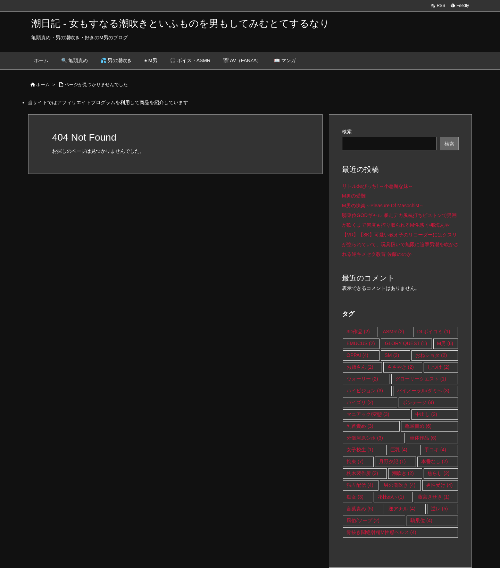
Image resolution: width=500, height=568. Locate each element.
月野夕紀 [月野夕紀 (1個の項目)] (392, 461)
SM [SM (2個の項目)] (392, 355)
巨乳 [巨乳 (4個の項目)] (398, 449)
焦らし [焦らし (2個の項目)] (438, 473)
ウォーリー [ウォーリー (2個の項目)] (362, 379)
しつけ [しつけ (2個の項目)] (438, 367)
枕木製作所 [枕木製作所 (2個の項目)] (362, 473)
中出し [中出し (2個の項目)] (426, 414)
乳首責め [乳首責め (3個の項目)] (360, 426)
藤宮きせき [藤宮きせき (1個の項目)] (433, 497)
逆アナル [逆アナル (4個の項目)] (402, 508)
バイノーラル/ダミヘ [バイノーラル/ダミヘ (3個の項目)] (423, 390)
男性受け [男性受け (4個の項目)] (439, 485)
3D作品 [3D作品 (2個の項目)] (358, 331)
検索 (347, 131)
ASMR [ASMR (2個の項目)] (393, 331)
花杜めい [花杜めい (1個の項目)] (390, 497)
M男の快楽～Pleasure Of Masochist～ (383, 205)
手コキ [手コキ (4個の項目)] (435, 449)
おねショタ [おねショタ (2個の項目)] (431, 355)
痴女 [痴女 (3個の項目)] (355, 497)
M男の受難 (354, 196)
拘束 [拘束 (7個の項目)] (355, 461)
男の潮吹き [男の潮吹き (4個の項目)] (399, 485)
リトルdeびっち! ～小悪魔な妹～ (377, 186)
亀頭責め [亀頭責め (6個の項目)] (418, 426)
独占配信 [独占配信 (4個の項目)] (360, 485)
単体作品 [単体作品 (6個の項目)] (423, 438)
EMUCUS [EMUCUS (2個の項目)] (361, 343)
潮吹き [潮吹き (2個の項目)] (403, 473)
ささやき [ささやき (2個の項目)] (400, 367)
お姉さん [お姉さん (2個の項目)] (360, 367)
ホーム (43, 84)
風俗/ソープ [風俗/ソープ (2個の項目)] (363, 520)
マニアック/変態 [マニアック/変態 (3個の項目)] (368, 414)
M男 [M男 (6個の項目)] (445, 343)
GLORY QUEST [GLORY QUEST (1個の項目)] (406, 343)
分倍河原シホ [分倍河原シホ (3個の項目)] (365, 438)
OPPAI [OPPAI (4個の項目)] (357, 355)
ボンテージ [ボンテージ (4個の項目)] (418, 402)
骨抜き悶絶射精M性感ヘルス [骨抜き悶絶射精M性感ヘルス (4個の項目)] (381, 532)
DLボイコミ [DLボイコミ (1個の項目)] (433, 331)
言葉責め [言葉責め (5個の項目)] (360, 508)
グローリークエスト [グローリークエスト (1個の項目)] (420, 379)
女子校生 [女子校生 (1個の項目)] (360, 449)
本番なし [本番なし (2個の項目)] (434, 461)
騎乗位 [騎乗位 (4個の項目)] (421, 520)
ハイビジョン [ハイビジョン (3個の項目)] (365, 390)
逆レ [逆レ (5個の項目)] (439, 508)
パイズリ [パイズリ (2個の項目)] (360, 402)
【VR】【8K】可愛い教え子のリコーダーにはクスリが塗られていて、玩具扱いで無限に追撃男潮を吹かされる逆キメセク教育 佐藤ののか (400, 244)
